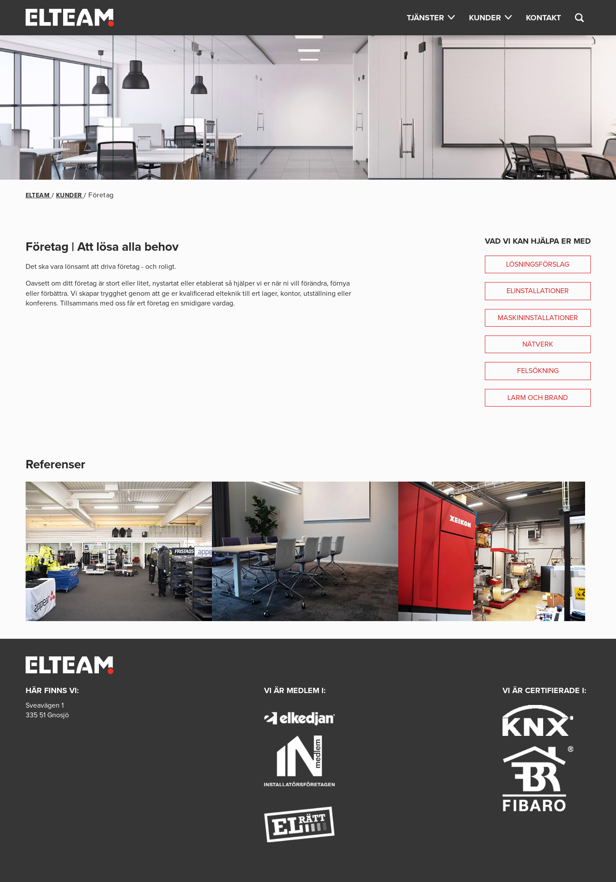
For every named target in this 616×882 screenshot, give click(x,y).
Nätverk (537, 344)
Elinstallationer (537, 291)
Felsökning (538, 371)
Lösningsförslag (537, 264)
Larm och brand (537, 397)
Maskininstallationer (538, 318)
